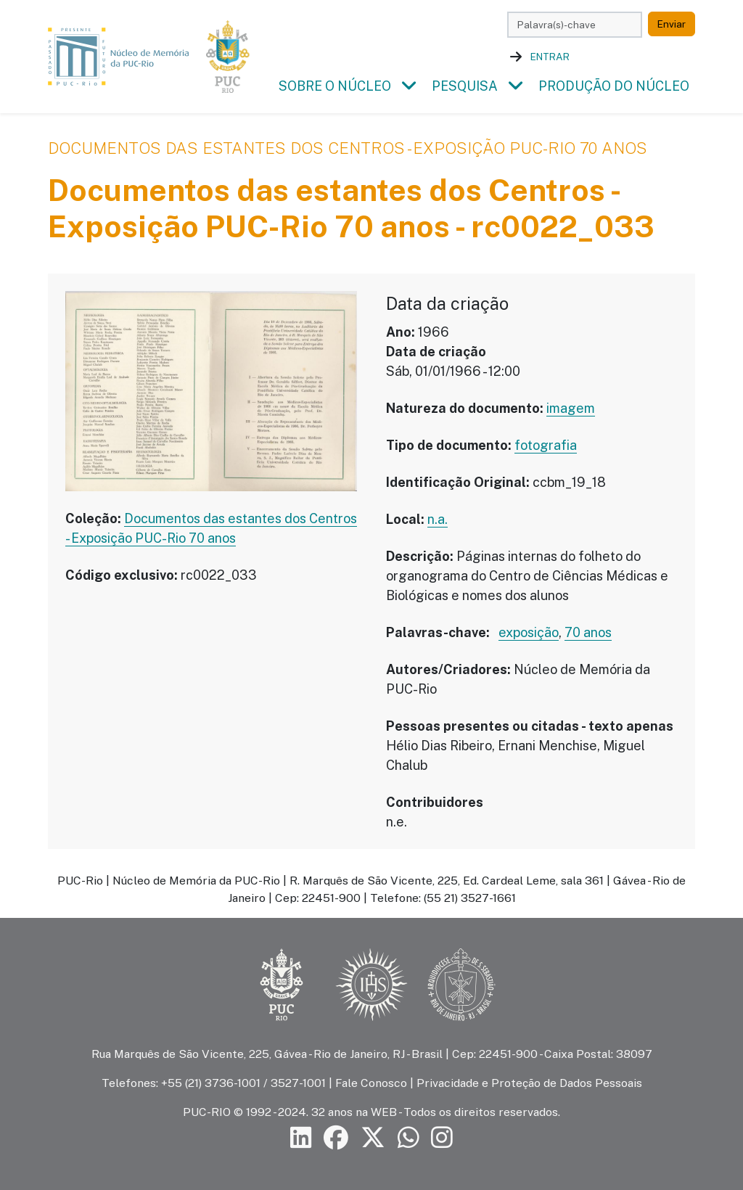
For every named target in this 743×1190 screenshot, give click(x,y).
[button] (408, 86)
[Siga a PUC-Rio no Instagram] (442, 1138)
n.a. (437, 519)
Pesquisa (465, 86)
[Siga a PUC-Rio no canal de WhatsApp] (408, 1138)
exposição (528, 632)
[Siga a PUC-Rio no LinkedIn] (301, 1138)
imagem (570, 408)
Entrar (550, 56)
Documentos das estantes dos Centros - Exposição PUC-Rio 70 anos (347, 148)
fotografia (545, 445)
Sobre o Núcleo (335, 86)
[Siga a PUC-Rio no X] (373, 1138)
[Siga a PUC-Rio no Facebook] (336, 1138)
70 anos (588, 632)
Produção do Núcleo (613, 86)
